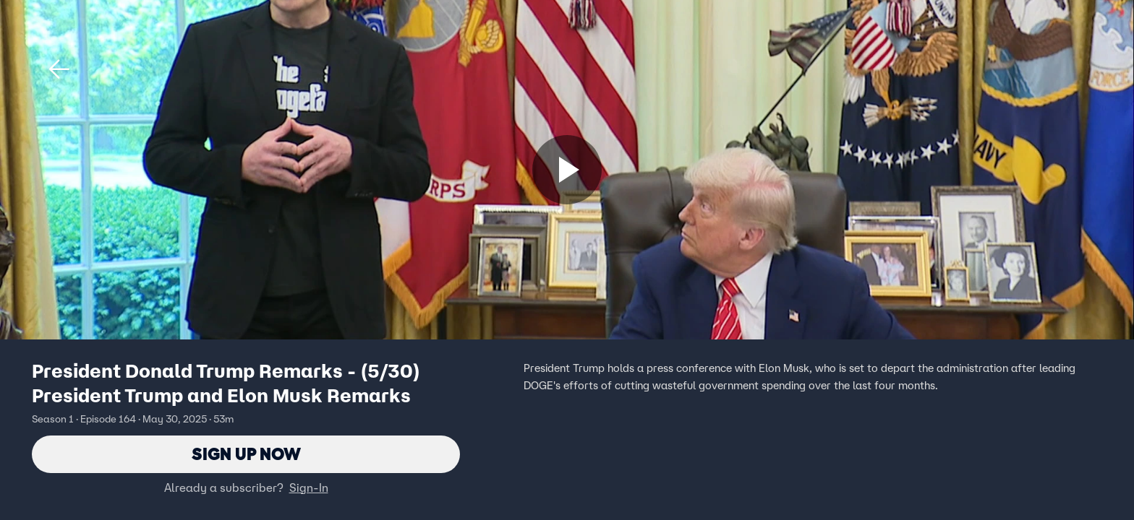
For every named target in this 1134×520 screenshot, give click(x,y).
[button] (59, 69)
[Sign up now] (567, 169)
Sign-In (308, 487)
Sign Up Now (246, 454)
